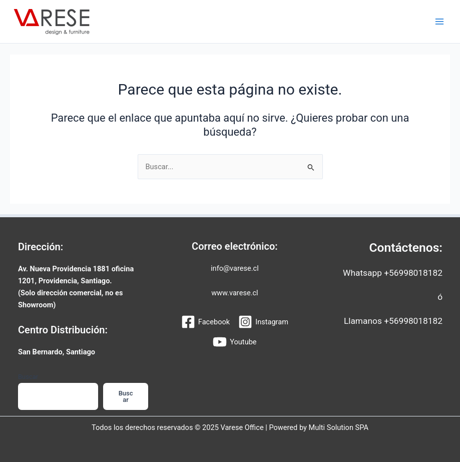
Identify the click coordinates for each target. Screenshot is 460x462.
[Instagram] (263, 322)
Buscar (28, 376)
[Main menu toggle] (439, 21)
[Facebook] (205, 322)
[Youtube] (234, 342)
